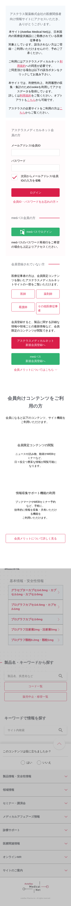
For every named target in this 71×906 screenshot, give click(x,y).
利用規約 (25, 95)
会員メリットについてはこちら (34, 369)
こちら (31, 99)
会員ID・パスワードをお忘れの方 (34, 201)
